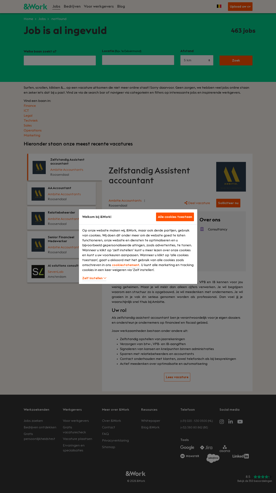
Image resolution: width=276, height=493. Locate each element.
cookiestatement (125, 265)
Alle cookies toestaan (175, 217)
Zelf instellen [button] (94, 278)
